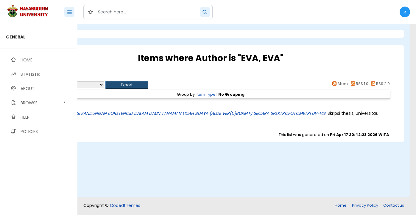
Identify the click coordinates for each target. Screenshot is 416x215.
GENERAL (15, 37)
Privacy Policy (365, 205)
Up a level (110, 78)
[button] (405, 12)
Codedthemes (125, 205)
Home (341, 205)
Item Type (239, 94)
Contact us (393, 205)
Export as (106, 84)
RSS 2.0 (379, 83)
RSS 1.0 (358, 83)
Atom (339, 83)
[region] (38, 119)
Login (103, 33)
